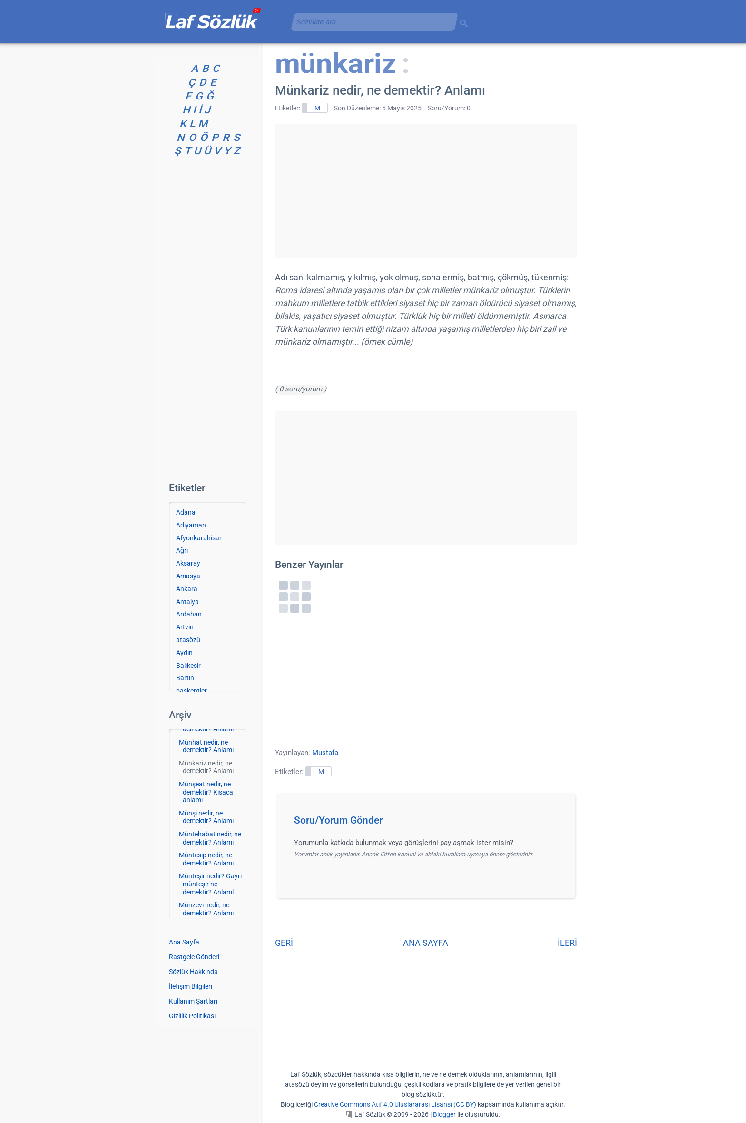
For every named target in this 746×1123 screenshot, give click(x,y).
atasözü (188, 640)
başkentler (191, 691)
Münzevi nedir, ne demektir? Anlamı (206, 909)
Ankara (186, 589)
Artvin (185, 627)
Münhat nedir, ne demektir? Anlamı (206, 746)
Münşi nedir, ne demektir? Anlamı (206, 817)
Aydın (184, 652)
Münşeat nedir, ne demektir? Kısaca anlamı (206, 792)
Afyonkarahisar (199, 538)
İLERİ (567, 943)
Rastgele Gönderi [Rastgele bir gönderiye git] (194, 957)
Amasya (188, 576)
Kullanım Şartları (193, 1001)
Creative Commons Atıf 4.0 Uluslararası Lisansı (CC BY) (395, 1104)
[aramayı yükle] (370, 21)
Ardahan (189, 614)
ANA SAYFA (425, 943)
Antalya (187, 602)
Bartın (185, 678)
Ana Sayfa (184, 942)
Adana (186, 512)
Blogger (444, 1114)
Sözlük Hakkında (193, 971)
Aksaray (188, 563)
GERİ (284, 943)
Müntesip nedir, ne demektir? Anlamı (206, 859)
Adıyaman (191, 525)
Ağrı (182, 550)
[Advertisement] (426, 191)
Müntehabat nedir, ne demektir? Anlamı (210, 838)
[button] (429, 823)
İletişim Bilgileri (190, 986)
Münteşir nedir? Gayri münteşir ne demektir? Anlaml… (210, 884)
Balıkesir (188, 665)
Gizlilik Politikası (192, 1016)
